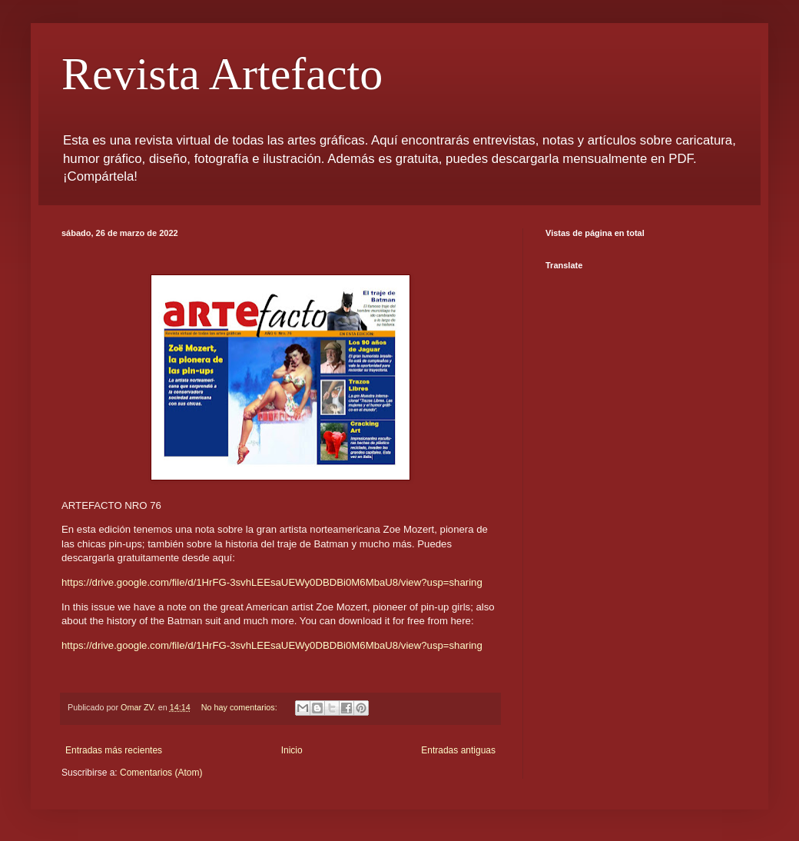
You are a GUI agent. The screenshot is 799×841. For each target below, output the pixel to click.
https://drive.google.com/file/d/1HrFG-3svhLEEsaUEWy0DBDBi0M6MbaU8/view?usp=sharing (271, 582)
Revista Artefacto (222, 73)
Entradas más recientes (113, 750)
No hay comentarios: (240, 707)
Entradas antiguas (458, 750)
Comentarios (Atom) (161, 772)
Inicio (292, 750)
